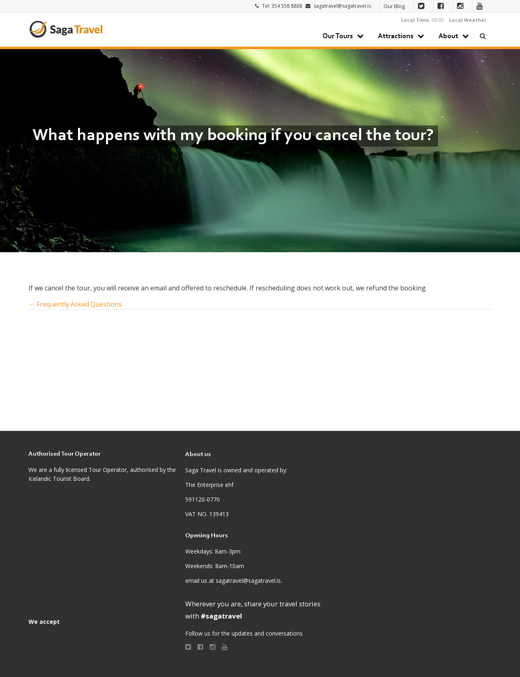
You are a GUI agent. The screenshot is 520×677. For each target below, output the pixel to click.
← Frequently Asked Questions (75, 304)
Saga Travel (65, 29)
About (448, 36)
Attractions (396, 36)
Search (483, 36)
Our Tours (338, 36)
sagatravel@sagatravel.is (342, 5)
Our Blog (394, 6)
